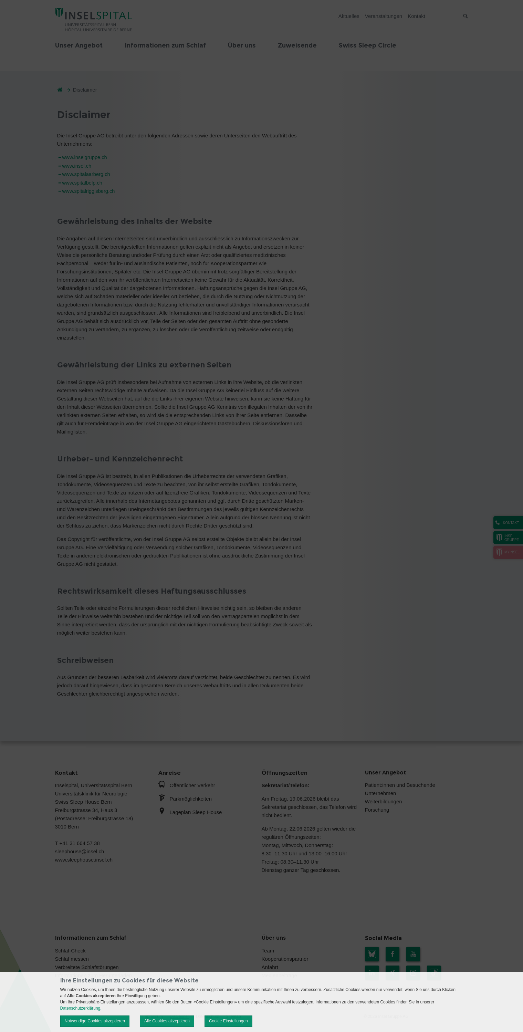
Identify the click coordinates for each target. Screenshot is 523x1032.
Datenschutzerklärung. (81, 1008)
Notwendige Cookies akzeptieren (95, 1021)
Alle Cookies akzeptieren (167, 1021)
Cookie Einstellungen (228, 1021)
